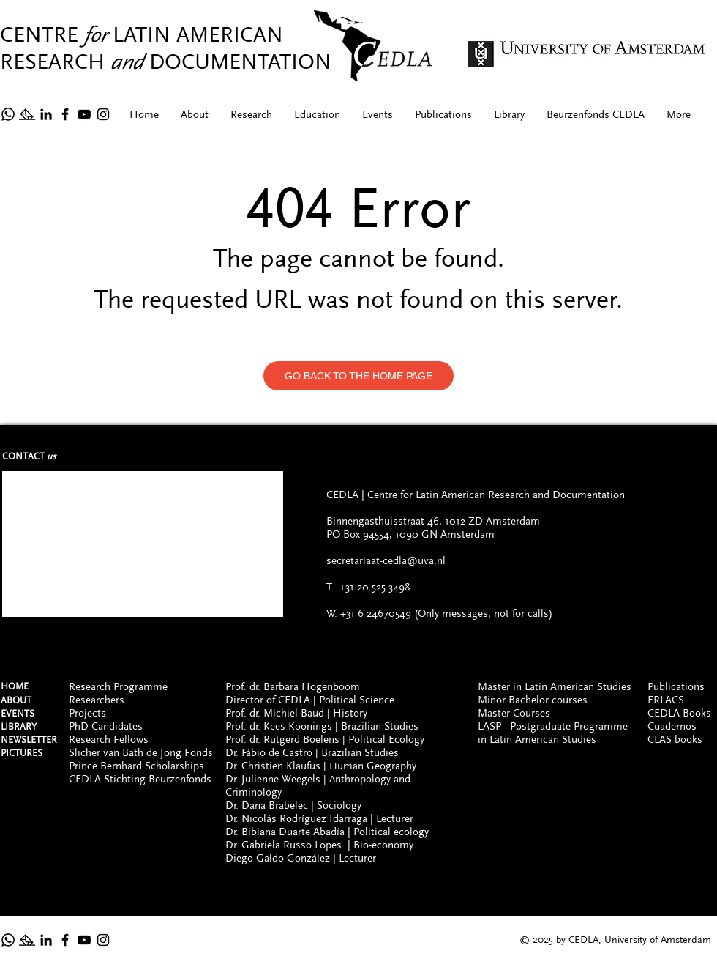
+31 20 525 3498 (374, 586)
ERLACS (665, 699)
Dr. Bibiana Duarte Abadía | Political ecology (327, 831)
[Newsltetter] (27, 114)
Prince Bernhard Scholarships (136, 765)
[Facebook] (65, 114)
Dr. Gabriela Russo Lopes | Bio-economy (319, 844)
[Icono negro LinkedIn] (46, 114)
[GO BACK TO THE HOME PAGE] (358, 375)
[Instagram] (103, 114)
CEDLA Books (679, 712)
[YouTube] (84, 114)
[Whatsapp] (8, 114)
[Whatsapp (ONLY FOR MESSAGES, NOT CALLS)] (8, 940)
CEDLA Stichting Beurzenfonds (140, 778)
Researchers (96, 699)
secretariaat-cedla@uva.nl (386, 560)
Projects (87, 712)
